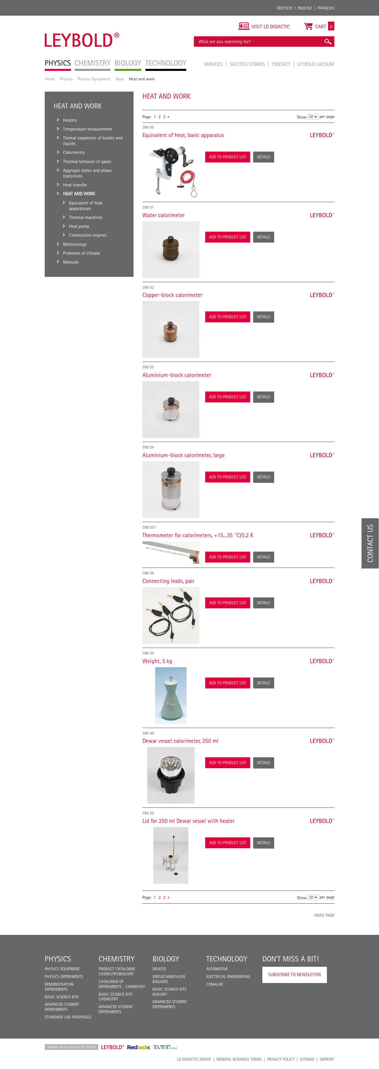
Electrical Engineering (228, 976)
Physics (66, 78)
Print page (324, 915)
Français (326, 8)
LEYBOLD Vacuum (315, 64)
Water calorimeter (163, 215)
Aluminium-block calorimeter (176, 374)
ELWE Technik (165, 1047)
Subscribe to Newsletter (294, 974)
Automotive (217, 968)
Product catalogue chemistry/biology (117, 971)
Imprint (327, 1059)
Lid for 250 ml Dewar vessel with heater (188, 820)
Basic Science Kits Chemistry (116, 997)
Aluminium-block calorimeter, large (183, 455)
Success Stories (248, 64)
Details (263, 157)
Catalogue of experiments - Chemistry (122, 984)
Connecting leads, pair (168, 580)
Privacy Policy (281, 1059)
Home (50, 78)
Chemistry (116, 958)
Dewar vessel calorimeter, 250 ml (180, 740)
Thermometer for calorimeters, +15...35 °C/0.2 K (197, 535)
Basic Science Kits (62, 997)
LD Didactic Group (194, 1059)
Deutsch (284, 8)
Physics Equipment (94, 78)
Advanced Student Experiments (62, 1007)
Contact (281, 64)
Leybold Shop (112, 1047)
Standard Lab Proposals (68, 1017)
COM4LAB (214, 984)
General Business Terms (239, 1059)
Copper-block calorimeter (172, 294)
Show (301, 116)
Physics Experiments (64, 976)
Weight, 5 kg (157, 661)
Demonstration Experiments (59, 987)
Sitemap (307, 1059)
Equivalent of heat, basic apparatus (183, 135)
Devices (159, 968)
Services (214, 64)
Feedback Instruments (138, 1047)
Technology (226, 958)
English (305, 8)
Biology (165, 958)
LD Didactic (71, 1047)
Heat (119, 78)
